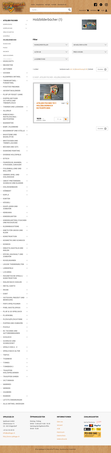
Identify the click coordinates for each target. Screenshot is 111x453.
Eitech (6, 158)
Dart (5, 294)
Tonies (6, 363)
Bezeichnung (79, 69)
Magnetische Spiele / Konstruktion (13, 277)
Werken (6, 388)
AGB (58, 428)
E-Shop (36, 77)
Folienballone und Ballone (12, 169)
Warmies (7, 384)
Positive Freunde (11, 87)
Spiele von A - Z (10, 347)
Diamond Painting (11, 151)
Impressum (60, 432)
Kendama (7, 212)
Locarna (7, 272)
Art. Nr (72, 69)
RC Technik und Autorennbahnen (11, 332)
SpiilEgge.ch (42, 449)
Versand (59, 425)
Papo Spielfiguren (11, 304)
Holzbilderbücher (9, 39)
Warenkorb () (62, 4)
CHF (86, 69)
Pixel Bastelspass (11, 308)
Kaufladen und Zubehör (10, 207)
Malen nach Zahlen (12, 282)
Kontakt (53, 4)
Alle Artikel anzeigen (13, 404)
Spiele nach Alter (11, 351)
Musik (6, 290)
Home (33, 4)
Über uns (60, 422)
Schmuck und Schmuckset (9, 342)
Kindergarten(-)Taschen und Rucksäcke (14, 221)
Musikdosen (7, 43)
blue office (50, 449)
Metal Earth (9, 286)
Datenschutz (61, 435)
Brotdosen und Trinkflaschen (10, 142)
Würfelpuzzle (7, 24)
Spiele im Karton (8, 32)
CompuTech (72, 449)
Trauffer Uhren (10, 376)
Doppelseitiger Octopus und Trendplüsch (10, 100)
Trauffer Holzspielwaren (11, 371)
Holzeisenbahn (10, 187)
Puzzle (5, 47)
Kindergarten (9, 216)
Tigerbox (7, 359)
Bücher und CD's (10, 147)
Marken (6, 396)
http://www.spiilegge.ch (11, 436)
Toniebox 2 (8, 366)
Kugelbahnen (9, 260)
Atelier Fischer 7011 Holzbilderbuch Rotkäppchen (46, 105)
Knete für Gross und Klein (13, 231)
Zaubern (7, 392)
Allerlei (7, 111)
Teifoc (6, 355)
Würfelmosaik (7, 28)
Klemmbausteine (11, 226)
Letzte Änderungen (12, 400)
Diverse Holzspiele (12, 155)
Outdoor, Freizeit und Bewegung (13, 299)
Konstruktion (10, 236)
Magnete (6, 51)
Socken (6, 73)
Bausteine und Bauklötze (10, 136)
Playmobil (8, 315)
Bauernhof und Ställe (14, 131)
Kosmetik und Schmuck (14, 240)
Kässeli (6, 202)
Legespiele (6, 36)
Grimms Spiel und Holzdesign (11, 176)
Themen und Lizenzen (13, 107)
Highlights (8, 61)
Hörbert (7, 191)
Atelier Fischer (10, 20)
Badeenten (8, 123)
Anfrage (47, 4)
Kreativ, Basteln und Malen (13, 249)
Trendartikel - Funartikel (10, 82)
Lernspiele (8, 268)
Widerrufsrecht (62, 439)
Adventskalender (11, 91)
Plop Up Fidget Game (13, 94)
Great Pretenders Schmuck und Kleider (13, 182)
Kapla (6, 195)
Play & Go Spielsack (12, 311)
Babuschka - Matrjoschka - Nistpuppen (10, 117)
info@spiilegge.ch (9, 433)
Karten (6, 199)
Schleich (7, 337)
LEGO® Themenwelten (13, 264)
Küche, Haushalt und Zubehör (13, 255)
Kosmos (6, 244)
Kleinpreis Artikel (12, 77)
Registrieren (40, 4)
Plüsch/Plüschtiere (12, 319)
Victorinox (8, 380)
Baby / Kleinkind (10, 127)
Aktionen (7, 69)
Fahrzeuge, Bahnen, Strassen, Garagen (12, 163)
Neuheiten (8, 65)
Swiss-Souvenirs (8, 55)
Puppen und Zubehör (13, 323)
